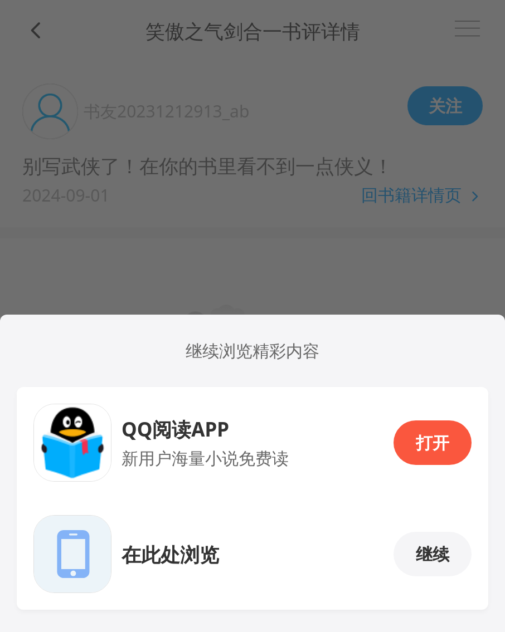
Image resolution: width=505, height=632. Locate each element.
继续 (432, 553)
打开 (432, 442)
